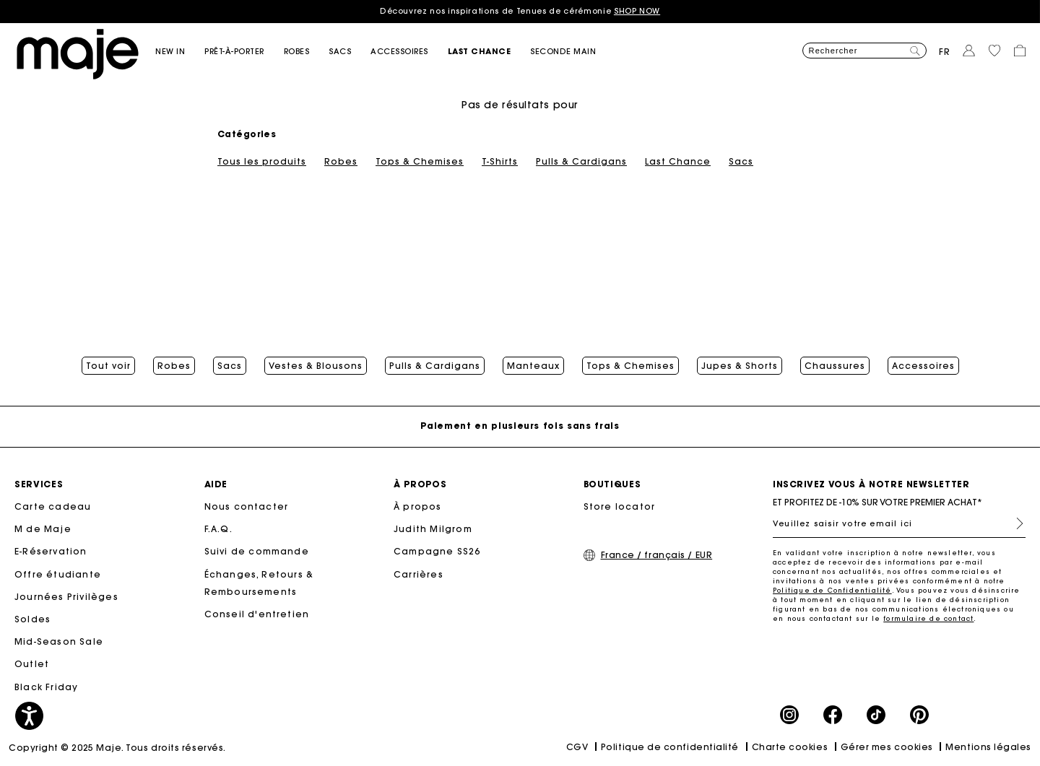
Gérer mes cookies (887, 746)
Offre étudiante (57, 574)
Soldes (32, 619)
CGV (577, 746)
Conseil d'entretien (257, 614)
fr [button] (944, 51)
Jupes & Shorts (739, 366)
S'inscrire (1014, 523)
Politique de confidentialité (670, 746)
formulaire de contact (928, 618)
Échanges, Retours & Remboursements (259, 583)
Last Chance (678, 161)
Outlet (31, 663)
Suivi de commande (256, 551)
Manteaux (533, 366)
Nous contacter (246, 506)
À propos (418, 506)
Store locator (620, 506)
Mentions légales (988, 746)
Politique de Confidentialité (832, 590)
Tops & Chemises (420, 161)
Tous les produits (261, 161)
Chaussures (835, 366)
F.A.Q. (218, 528)
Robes (341, 161)
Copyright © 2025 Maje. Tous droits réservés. (117, 747)
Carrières (418, 574)
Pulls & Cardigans (581, 161)
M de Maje (43, 528)
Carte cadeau (52, 506)
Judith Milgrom (433, 528)
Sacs (741, 161)
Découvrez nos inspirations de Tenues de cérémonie (520, 11)
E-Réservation (50, 551)
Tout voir (108, 366)
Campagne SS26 (437, 551)
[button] (179, 52)
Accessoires (923, 366)
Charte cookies (790, 746)
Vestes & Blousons (316, 366)
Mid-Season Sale (58, 641)
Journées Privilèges (66, 596)
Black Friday (46, 687)
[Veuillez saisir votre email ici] (899, 523)
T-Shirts (500, 161)
